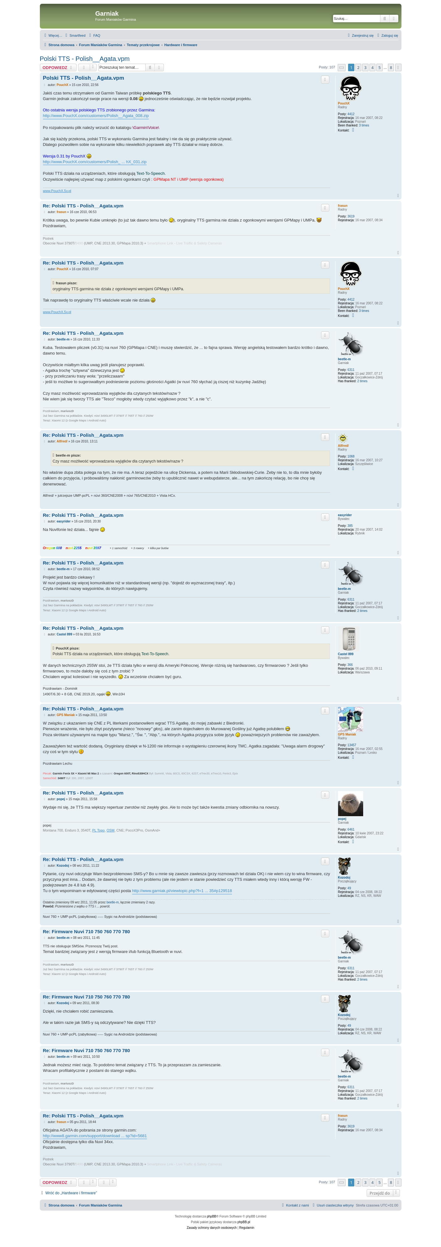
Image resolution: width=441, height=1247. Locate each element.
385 (350, 525)
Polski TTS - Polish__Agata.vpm (85, 58)
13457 (351, 745)
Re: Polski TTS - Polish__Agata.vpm (83, 205)
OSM (111, 830)
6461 (350, 829)
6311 (350, 370)
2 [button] (358, 67)
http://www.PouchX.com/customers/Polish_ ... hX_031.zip (95, 161)
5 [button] (379, 67)
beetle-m (344, 359)
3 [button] (365, 67)
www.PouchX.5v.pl (57, 191)
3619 (350, 216)
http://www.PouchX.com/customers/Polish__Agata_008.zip (96, 115)
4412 (350, 114)
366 (350, 664)
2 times (362, 381)
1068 (350, 456)
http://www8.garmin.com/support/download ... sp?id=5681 (95, 1135)
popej (342, 819)
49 (349, 888)
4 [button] (372, 67)
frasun (343, 205)
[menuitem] (75, 35)
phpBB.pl (243, 1222)
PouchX (344, 103)
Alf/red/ (343, 445)
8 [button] (391, 67)
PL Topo (98, 830)
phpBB (211, 1216)
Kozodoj (344, 877)
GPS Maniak (347, 734)
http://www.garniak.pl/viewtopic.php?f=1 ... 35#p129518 (182, 890)
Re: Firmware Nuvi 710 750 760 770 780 (86, 931)
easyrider (345, 515)
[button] (342, 67)
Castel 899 (345, 654)
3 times (364, 125)
